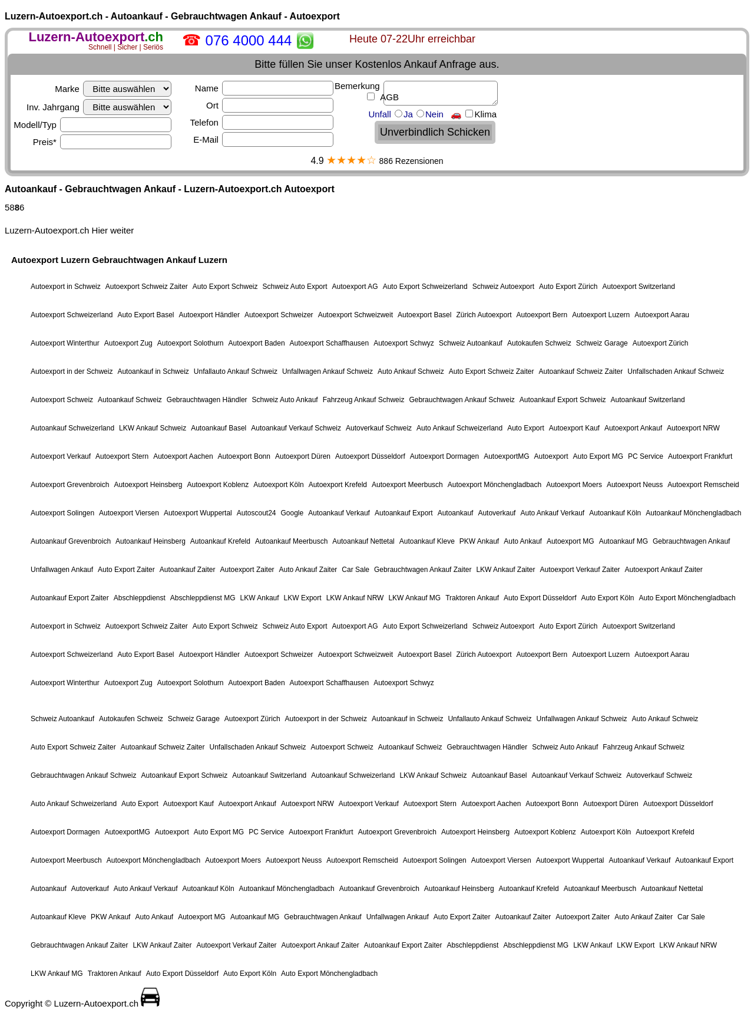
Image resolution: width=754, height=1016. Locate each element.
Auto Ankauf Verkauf (552, 513)
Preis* (102, 142)
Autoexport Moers (574, 485)
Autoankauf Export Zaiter (70, 598)
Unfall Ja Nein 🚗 (432, 114)
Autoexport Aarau (661, 315)
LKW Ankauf (259, 598)
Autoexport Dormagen (444, 456)
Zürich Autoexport (483, 315)
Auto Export (525, 428)
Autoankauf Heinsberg (150, 541)
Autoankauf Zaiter (188, 569)
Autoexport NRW (693, 428)
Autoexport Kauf (574, 428)
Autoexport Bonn (244, 456)
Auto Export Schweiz (225, 286)
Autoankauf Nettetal (363, 541)
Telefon (261, 122)
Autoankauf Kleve (427, 541)
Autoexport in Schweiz (66, 286)
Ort (269, 105)
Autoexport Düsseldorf (370, 456)
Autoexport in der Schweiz (72, 371)
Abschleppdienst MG (203, 598)
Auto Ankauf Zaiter (308, 569)
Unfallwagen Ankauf (62, 569)
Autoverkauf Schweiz (379, 428)
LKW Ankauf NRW (355, 598)
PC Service (645, 456)
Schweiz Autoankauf (470, 343)
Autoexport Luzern (601, 315)
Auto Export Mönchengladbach (687, 598)
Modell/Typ (92, 125)
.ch (95, 36)
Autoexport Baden (257, 343)
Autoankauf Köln (615, 513)
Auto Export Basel (145, 315)
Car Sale (355, 569)
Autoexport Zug (128, 343)
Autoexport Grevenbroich (70, 485)
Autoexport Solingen (62, 513)
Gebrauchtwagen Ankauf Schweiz (461, 400)
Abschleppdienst (140, 598)
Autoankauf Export (404, 513)
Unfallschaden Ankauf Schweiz (675, 371)
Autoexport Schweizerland (72, 315)
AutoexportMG (506, 456)
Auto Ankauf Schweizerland (459, 428)
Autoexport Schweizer (278, 315)
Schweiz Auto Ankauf (285, 400)
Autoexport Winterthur (65, 343)
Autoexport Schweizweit (355, 315)
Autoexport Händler (208, 315)
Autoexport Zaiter (247, 569)
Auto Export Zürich (568, 286)
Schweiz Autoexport (503, 286)
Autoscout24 (256, 513)
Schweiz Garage (602, 343)
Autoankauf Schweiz (130, 400)
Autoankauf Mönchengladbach (693, 513)
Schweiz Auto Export (295, 286)
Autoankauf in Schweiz (152, 371)
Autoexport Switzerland (638, 286)
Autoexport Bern (541, 315)
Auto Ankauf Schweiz (411, 371)
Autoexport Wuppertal (198, 513)
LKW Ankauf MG (414, 598)
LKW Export (303, 598)
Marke (113, 89)
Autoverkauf (496, 513)
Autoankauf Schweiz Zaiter (580, 371)
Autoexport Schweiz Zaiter (146, 286)
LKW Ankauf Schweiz (152, 428)
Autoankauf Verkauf (339, 513)
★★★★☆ (351, 160)
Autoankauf (456, 513)
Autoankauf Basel (218, 428)
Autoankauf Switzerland (648, 400)
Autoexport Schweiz (62, 400)
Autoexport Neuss (635, 485)
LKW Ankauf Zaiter (505, 569)
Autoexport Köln (278, 485)
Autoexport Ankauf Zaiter (664, 569)
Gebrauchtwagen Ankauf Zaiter (422, 569)
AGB (388, 97)
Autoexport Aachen (183, 456)
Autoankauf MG (623, 541)
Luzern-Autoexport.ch (47, 230)
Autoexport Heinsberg (148, 485)
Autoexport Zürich (661, 343)
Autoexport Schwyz (403, 343)
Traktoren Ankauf (472, 598)
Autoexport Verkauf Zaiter (580, 569)
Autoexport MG (570, 541)
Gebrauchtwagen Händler (207, 400)
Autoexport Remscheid (703, 485)
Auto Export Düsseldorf (540, 598)
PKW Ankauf (479, 541)
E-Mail (263, 139)
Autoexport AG (355, 286)
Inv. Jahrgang (99, 107)
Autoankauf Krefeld (220, 541)
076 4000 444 (249, 40)
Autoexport (551, 456)
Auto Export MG (598, 456)
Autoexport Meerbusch (407, 485)
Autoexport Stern (121, 456)
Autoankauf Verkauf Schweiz (296, 428)
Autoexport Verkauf (61, 456)
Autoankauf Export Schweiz (563, 400)
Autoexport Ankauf (633, 428)
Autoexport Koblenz (218, 485)
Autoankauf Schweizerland (72, 428)
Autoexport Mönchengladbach (494, 485)
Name (264, 88)
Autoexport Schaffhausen (329, 343)
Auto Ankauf (523, 541)
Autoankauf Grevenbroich (71, 541)
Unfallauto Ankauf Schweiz (235, 371)
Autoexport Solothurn (190, 343)
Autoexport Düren (302, 456)
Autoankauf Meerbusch (291, 541)
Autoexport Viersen (129, 513)
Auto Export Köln (607, 598)
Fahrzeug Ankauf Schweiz (364, 400)
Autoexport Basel (424, 315)
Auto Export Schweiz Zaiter (491, 371)
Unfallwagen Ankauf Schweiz (327, 371)
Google (292, 513)
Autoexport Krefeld (338, 485)
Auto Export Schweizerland (425, 286)
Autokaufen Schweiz (539, 343)
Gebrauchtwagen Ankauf (691, 541)
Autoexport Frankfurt (700, 456)
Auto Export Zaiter (126, 569)
